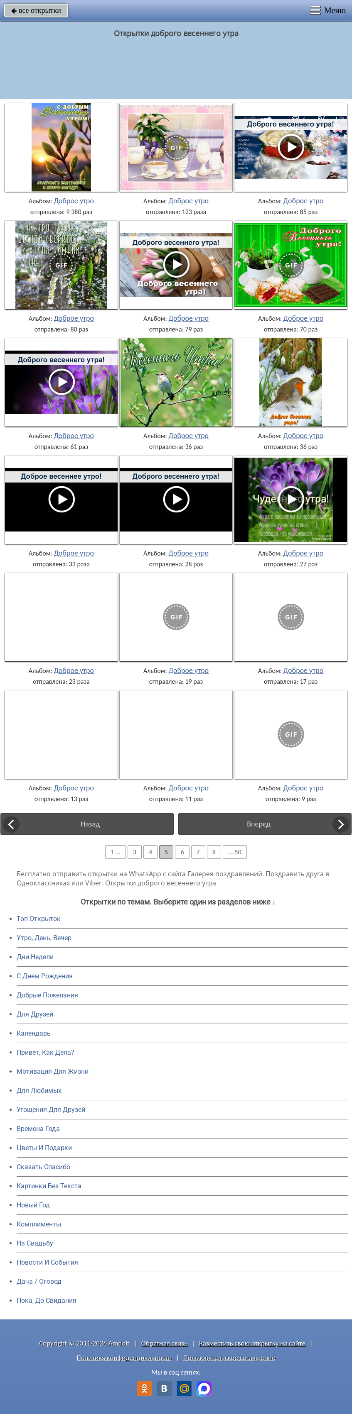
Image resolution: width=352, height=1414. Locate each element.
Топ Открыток (39, 919)
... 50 (234, 852)
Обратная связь (164, 1343)
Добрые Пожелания (47, 995)
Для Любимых (39, 1091)
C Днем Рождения (45, 976)
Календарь (34, 1033)
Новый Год (33, 1205)
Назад (90, 824)
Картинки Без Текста (49, 1186)
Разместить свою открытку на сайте (252, 1343)
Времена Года (38, 1129)
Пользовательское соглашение (229, 1357)
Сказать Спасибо (43, 1167)
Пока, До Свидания (46, 1300)
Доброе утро (74, 201)
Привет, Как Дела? (45, 1052)
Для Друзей (35, 1014)
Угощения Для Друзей (51, 1110)
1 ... (116, 852)
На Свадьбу (35, 1243)
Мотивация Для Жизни (53, 1071)
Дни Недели (35, 957)
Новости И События (47, 1262)
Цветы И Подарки (44, 1148)
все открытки (36, 10)
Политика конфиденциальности (124, 1357)
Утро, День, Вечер (44, 938)
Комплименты (39, 1224)
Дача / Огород (39, 1281)
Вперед (258, 824)
